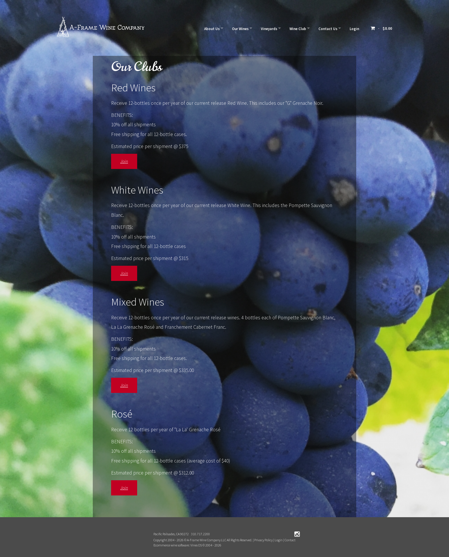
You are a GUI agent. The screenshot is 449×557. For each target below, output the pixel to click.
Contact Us (325, 28)
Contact (290, 540)
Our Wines (231, 28)
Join (124, 161)
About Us (201, 28)
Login (353, 28)
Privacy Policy (263, 540)
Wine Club (293, 28)
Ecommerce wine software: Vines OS (177, 545)
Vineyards (262, 28)
